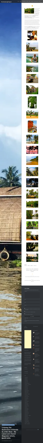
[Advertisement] (27, 339)
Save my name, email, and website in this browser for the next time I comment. (32, 309)
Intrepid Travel (37, 13)
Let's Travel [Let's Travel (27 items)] (26, 397)
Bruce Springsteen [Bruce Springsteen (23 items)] (27, 383)
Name (25, 299)
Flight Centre (29, 27)
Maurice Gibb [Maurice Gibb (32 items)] (26, 404)
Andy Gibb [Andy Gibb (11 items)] (26, 377)
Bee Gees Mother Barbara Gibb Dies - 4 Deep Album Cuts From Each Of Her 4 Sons (37, 370)
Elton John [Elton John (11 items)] (26, 389)
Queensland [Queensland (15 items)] (26, 415)
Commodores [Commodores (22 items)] (26, 385)
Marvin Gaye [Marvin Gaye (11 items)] (26, 403)
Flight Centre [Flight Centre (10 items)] (26, 391)
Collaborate (24, 1)
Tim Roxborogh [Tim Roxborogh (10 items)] (27, 421)
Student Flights (33, 27)
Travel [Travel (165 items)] (26, 422)
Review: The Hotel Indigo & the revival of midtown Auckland (27, 357)
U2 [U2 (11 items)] (28, 422)
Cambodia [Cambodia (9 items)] (26, 384)
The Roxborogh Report (6, 1)
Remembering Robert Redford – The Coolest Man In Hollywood (27, 355)
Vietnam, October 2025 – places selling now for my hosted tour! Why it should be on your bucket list (27, 360)
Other (39, 1)
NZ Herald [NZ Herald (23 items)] (26, 410)
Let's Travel (27, 270)
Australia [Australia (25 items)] (26, 379)
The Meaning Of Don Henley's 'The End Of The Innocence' (37, 334)
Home (18, 1)
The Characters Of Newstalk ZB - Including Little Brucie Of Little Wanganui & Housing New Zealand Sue (37, 361)
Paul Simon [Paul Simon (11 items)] (26, 414)
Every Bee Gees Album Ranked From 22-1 (37, 345)
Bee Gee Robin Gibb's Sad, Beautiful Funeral (37, 366)
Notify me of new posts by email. (29, 314)
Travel (27, 1)
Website (25, 305)
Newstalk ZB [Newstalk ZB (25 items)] (26, 408)
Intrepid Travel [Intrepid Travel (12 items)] (27, 396)
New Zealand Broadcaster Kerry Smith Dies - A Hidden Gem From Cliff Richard (37, 355)
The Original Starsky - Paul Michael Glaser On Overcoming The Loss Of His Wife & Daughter (37, 350)
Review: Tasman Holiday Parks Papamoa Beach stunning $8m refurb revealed (27, 364)
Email (25, 302)
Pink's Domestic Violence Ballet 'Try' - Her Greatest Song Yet (37, 375)
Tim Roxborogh (35, 326)
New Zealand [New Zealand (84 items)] (26, 409)
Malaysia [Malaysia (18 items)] (26, 402)
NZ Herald (31, 270)
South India (34, 270)
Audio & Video (36, 1)
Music (30, 1)
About (20, 1)
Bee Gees (32, 1)
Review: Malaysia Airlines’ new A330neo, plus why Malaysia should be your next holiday (27, 353)
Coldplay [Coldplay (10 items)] (29, 384)
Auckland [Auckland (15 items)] (26, 378)
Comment (26, 291)
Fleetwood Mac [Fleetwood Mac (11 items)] (27, 390)
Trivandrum (32, 271)
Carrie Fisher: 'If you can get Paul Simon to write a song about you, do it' (37, 337)
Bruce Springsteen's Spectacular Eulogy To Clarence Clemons (37, 342)
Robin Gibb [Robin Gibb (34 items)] (26, 416)
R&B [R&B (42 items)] (30, 415)
